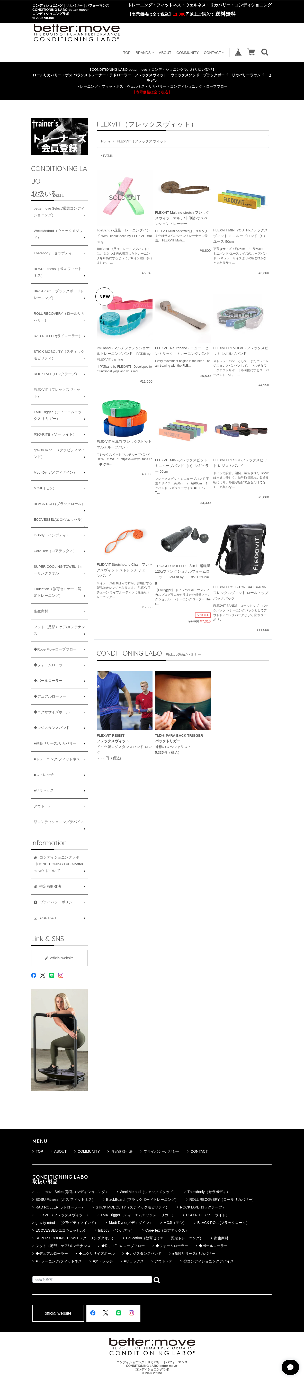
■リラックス (44, 790)
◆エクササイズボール (52, 712)
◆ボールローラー (48, 681)
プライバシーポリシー (160, 1151)
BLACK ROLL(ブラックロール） (59, 504)
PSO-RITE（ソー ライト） (55, 434)
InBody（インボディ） (52, 535)
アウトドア (43, 806)
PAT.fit (107, 156)
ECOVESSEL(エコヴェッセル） (59, 519)
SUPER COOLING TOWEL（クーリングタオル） (58, 570)
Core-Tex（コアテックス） (55, 551)
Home (105, 141)
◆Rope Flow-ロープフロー (55, 649)
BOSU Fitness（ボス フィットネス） (58, 272)
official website (59, 958)
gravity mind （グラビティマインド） (59, 453)
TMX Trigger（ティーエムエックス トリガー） (58, 415)
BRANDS (145, 53)
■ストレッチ (44, 775)
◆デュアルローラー (50, 696)
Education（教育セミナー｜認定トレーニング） (58, 592)
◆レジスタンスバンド (52, 728)
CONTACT (214, 53)
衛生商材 (41, 611)
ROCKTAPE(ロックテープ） (56, 374)
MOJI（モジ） (45, 488)
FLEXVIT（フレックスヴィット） (57, 393)
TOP (127, 53)
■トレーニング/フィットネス (57, 759)
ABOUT (165, 53)
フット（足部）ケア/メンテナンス (59, 630)
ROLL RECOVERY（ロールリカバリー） (59, 317)
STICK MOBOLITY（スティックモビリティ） (59, 355)
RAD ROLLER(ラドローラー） (58, 336)
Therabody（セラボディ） (55, 253)
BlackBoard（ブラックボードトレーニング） (59, 294)
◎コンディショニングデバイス (59, 822)
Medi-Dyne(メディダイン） (55, 472)
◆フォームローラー (50, 665)
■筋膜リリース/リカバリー (55, 743)
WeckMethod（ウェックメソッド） (58, 234)
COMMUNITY (187, 53)
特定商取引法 (120, 1151)
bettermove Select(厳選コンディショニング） (59, 211)
